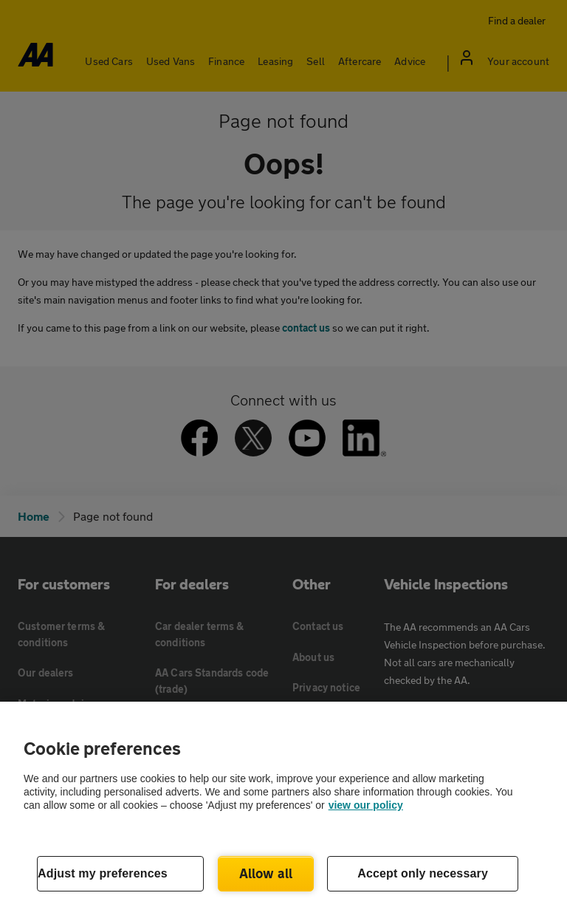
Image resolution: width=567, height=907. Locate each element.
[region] (283, 804)
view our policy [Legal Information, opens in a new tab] (366, 805)
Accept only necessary (422, 873)
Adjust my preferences (103, 873)
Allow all (266, 873)
